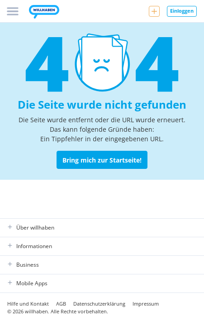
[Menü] (13, 11)
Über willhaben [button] (30, 228)
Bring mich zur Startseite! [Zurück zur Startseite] (102, 160)
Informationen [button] (29, 246)
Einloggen (182, 10)
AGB (61, 303)
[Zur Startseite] (44, 12)
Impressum (146, 303)
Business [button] (23, 265)
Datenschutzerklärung (99, 303)
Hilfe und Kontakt (28, 303)
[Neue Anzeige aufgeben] (154, 11)
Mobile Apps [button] (27, 283)
